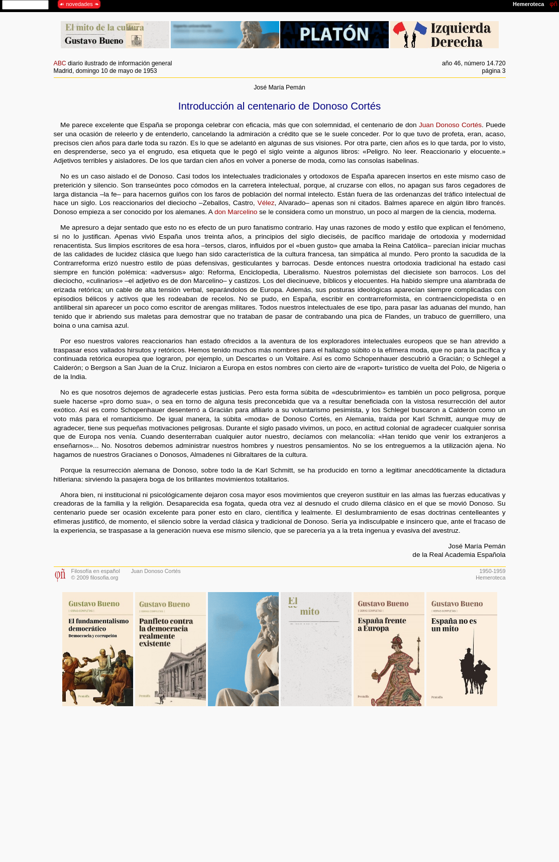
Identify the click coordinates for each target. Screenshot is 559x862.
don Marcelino (235, 212)
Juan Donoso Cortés (450, 125)
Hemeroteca (490, 577)
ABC (60, 63)
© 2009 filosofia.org (95, 577)
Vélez (266, 203)
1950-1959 (492, 571)
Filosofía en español (95, 571)
